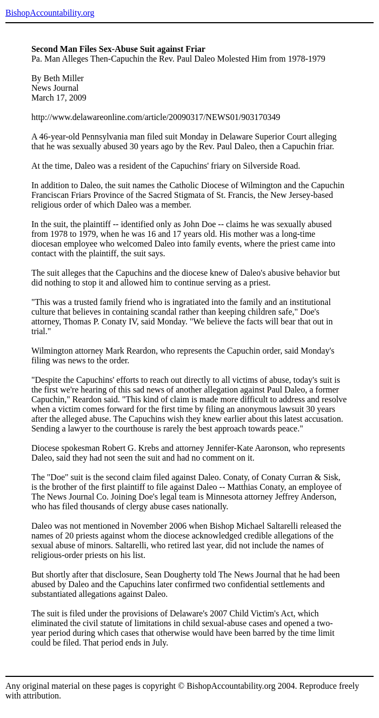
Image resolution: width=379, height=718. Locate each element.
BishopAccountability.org (49, 12)
